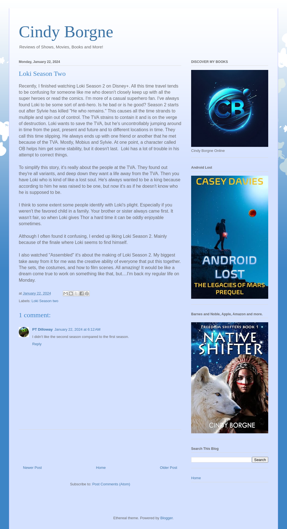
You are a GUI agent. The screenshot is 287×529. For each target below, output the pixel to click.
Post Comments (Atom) (111, 484)
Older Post (168, 467)
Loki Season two (45, 301)
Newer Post (32, 467)
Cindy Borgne (66, 31)
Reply (36, 344)
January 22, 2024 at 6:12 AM (77, 329)
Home (101, 467)
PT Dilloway (42, 329)
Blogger (166, 518)
